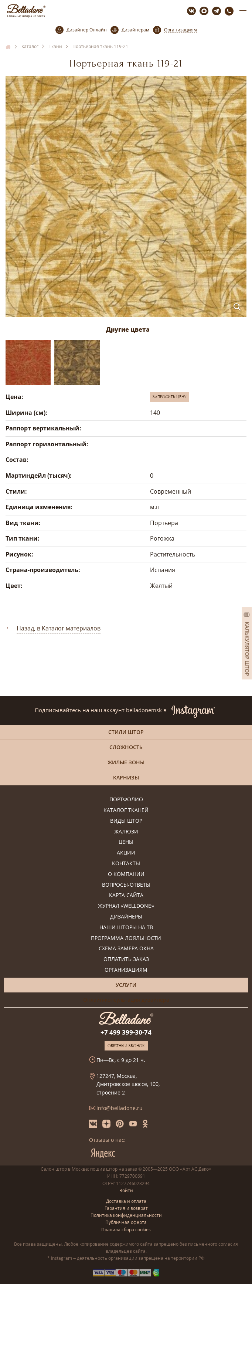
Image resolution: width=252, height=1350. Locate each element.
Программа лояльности (126, 938)
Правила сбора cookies (126, 1229)
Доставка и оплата (126, 1201)
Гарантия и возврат (126, 1208)
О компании (126, 874)
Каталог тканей (126, 810)
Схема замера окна (126, 948)
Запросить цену (170, 396)
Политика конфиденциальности (126, 1215)
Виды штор (126, 821)
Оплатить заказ (126, 959)
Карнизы (126, 777)
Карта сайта (126, 895)
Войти (126, 1190)
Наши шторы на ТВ (126, 927)
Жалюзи (126, 832)
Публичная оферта (126, 1222)
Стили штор (126, 731)
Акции (126, 853)
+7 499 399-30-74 (126, 1032)
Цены (126, 842)
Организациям (126, 970)
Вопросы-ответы (126, 885)
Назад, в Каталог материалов (59, 628)
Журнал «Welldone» (126, 906)
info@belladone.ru (119, 1108)
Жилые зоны (126, 762)
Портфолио (126, 799)
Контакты (126, 863)
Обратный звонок (126, 1045)
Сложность (126, 747)
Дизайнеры (126, 917)
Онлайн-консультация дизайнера (126, 999)
